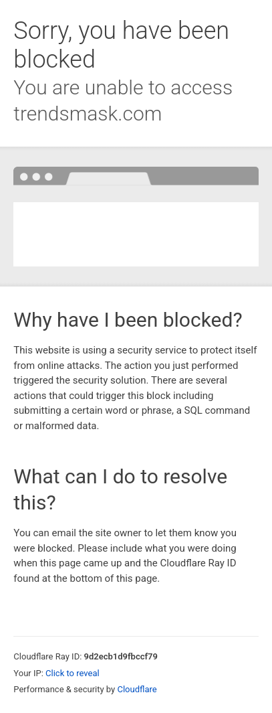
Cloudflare (136, 689)
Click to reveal (72, 673)
